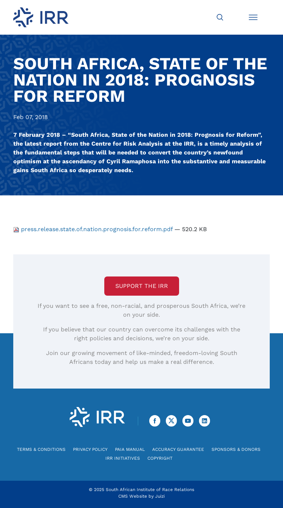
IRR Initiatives (122, 458)
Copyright (159, 458)
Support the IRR (141, 285)
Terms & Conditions (41, 449)
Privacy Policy (90, 449)
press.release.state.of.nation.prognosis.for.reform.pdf (93, 229)
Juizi (160, 496)
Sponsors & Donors (236, 449)
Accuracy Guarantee (178, 449)
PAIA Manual (130, 449)
